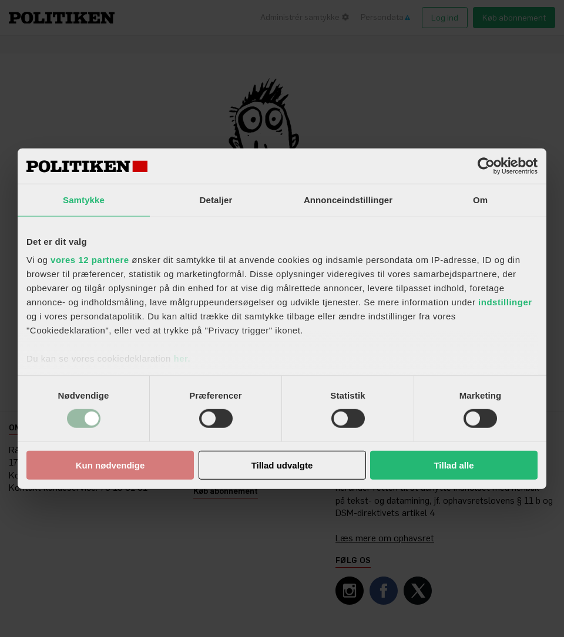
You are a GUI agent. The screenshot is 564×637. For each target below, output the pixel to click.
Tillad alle (454, 465)
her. (181, 358)
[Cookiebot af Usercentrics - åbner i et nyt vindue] (486, 165)
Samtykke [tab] (84, 199)
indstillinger (505, 302)
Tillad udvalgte (282, 465)
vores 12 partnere (90, 260)
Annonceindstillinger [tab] (348, 199)
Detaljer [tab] (216, 199)
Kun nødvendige (110, 465)
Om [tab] (480, 199)
